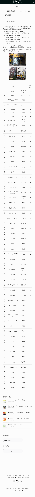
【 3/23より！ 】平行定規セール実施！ (18, 418)
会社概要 (8, 476)
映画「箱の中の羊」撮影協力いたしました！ (20, 406)
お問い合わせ (10, 477)
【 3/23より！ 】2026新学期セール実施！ (19, 412)
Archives (6, 436)
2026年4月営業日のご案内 (15, 424)
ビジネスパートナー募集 (22, 477)
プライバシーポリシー (23, 476)
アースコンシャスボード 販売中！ (17, 400)
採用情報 (14, 476)
